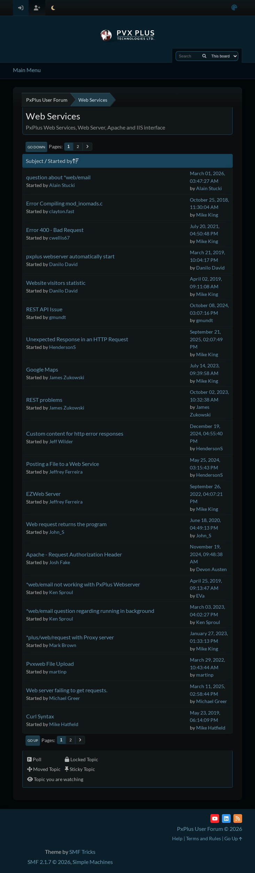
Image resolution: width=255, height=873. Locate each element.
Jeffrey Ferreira (66, 472)
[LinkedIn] (226, 818)
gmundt (57, 317)
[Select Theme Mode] (53, 8)
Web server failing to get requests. (66, 690)
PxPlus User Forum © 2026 (209, 828)
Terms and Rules (203, 838)
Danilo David (63, 264)
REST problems (44, 399)
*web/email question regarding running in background (90, 610)
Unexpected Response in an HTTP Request (77, 339)
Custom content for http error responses (74, 433)
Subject (35, 160)
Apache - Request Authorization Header (74, 554)
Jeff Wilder (61, 441)
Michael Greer (64, 698)
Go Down (36, 147)
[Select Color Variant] (234, 8)
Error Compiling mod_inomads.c (64, 203)
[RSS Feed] (237, 818)
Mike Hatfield (63, 724)
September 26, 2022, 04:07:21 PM (206, 493)
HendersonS (62, 347)
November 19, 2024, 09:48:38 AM (206, 554)
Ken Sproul (61, 592)
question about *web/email (58, 177)
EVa (200, 596)
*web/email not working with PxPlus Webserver (83, 584)
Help (177, 838)
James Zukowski (66, 377)
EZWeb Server (43, 493)
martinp (58, 672)
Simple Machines (92, 861)
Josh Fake (59, 562)
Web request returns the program (66, 524)
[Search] (204, 56)
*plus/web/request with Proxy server (70, 637)
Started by (63, 160)
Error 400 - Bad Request (55, 229)
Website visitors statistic (55, 282)
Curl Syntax (40, 716)
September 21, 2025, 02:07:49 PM (206, 339)
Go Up (33, 740)
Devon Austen (211, 569)
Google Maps (42, 369)
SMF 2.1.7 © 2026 (49, 861)
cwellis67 (59, 238)
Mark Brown (62, 645)
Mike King (207, 215)
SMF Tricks (82, 851)
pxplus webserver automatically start (70, 256)
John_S (56, 532)
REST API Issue (44, 309)
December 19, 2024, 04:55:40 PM (206, 433)
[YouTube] (214, 818)
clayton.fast (61, 211)
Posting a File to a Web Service (62, 463)
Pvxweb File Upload (50, 663)
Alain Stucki (62, 185)
